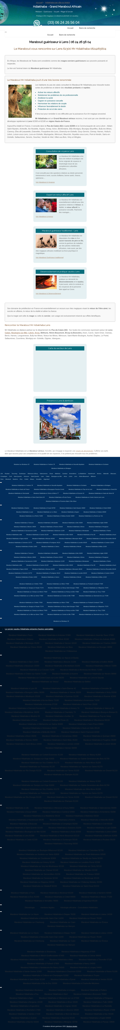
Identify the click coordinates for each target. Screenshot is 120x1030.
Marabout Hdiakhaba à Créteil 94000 (60, 897)
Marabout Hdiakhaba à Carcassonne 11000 (24, 530)
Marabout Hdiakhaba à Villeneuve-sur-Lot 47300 (59, 998)
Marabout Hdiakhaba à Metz (61, 960)
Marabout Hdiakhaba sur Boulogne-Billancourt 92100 (41, 850)
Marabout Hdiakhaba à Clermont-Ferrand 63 (27, 708)
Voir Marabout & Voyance (45, 182)
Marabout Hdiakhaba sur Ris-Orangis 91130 (23, 771)
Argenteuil (46, 479)
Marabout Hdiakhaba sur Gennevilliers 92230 (41, 874)
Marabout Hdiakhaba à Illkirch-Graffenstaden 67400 (42, 956)
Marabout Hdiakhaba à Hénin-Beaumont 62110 (59, 836)
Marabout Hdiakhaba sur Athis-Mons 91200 (83, 763)
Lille (1, 473)
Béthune (93, 476)
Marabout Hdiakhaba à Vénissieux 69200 (40, 728)
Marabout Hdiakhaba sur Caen (62, 922)
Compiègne (3, 476)
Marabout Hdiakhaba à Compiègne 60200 (60, 824)
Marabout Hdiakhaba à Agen (21, 998)
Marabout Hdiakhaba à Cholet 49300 (100, 508)
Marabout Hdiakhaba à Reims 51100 (102, 971)
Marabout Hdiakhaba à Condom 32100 (102, 542)
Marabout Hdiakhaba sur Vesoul (45, 682)
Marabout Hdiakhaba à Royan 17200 (100, 1010)
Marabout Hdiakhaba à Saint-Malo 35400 (60, 740)
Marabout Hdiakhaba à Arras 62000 (66, 832)
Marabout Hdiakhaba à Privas (25, 720)
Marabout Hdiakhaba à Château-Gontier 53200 (60, 516)
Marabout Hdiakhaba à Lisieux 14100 (96, 914)
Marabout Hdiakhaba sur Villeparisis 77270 (95, 588)
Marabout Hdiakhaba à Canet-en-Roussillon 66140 (101, 538)
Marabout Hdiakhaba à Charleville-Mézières (81, 983)
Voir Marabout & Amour (44, 216)
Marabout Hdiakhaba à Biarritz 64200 (23, 1022)
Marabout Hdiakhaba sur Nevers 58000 (100, 674)
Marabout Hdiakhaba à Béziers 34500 (25, 526)
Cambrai (64, 473)
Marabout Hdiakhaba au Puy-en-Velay (95, 716)
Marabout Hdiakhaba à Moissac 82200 (43, 538)
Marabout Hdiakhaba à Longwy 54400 (86, 968)
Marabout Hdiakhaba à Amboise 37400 (54, 635)
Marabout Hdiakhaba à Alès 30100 (63, 534)
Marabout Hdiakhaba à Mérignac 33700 (61, 1022)
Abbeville (106, 473)
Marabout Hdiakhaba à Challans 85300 (94, 512)
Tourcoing (14, 473)
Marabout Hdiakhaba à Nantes (20, 508)
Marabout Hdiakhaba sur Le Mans (47, 512)
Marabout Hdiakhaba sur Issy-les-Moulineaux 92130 (42, 866)
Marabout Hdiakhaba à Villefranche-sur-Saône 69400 (41, 724)
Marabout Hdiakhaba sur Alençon (61, 926)
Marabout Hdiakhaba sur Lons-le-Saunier (87, 678)
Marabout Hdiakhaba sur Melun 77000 (58, 584)
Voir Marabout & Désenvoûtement (48, 293)
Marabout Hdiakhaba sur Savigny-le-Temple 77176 (28, 588)
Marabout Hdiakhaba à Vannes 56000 (61, 748)
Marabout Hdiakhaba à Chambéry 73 (60, 712)
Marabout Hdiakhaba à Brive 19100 (63, 1002)
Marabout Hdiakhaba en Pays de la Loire (80, 489)
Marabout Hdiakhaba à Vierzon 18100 (61, 643)
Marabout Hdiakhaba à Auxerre (65, 674)
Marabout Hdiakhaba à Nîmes (75, 526)
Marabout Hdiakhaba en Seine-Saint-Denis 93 (31, 497)
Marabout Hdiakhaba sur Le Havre (24, 914)
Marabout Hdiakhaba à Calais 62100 (22, 840)
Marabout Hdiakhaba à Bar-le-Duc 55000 (40, 983)
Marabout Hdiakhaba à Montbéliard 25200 (62, 666)
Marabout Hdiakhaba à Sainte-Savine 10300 (23, 971)
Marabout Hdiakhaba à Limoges (62, 990)
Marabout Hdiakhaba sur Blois (60, 647)
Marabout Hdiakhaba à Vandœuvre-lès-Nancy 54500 (42, 968)
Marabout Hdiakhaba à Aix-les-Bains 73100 (41, 700)
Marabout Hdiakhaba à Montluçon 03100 (23, 696)
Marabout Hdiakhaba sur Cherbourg (29, 922)
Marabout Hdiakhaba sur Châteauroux (61, 651)
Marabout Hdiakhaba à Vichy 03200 (102, 692)
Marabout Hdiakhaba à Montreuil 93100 (56, 893)
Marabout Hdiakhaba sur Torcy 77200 (94, 591)
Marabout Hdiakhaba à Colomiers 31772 (20, 542)
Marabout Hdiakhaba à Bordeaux (29, 990)
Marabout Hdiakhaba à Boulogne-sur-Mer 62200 (26, 832)
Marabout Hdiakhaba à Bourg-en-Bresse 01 (99, 712)
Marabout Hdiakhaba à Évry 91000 (24, 897)
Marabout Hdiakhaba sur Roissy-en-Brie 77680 (65, 591)
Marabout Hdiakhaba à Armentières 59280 (98, 812)
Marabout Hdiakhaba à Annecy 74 (65, 708)
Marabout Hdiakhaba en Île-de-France (60, 497)
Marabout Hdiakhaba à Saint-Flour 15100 (80, 704)
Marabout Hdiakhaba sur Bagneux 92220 (37, 882)
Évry (21, 479)
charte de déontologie (84, 451)
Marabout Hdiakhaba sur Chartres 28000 (99, 643)
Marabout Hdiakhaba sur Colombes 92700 (86, 850)
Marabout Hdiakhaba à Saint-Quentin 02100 (24, 828)
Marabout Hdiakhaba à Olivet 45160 (54, 639)
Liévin (31, 333)
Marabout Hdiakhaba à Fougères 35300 (99, 740)
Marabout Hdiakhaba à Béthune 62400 (101, 836)
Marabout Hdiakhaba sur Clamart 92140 (41, 870)
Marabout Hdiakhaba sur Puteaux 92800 (82, 874)
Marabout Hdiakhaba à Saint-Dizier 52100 (27, 979)
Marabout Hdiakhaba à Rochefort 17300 (24, 1010)
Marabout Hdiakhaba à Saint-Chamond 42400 (80, 732)
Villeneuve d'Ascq (33, 473)
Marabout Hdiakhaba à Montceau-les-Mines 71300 (81, 670)
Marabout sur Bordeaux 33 (21, 464)
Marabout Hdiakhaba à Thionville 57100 (95, 960)
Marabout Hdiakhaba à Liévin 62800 (102, 832)
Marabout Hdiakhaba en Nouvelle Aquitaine (71, 464)
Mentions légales (72, 1026)
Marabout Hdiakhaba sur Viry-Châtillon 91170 (40, 763)
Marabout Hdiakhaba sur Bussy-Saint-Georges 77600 (63, 588)
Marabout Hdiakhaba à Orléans (20, 639)
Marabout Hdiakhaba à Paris (23, 893)
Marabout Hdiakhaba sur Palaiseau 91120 (37, 767)
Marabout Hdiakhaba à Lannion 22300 (63, 744)
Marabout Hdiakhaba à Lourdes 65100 (76, 542)
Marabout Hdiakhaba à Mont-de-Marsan (62, 1014)
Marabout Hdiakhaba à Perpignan (98, 526)
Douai (51, 473)
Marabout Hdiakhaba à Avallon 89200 (97, 662)
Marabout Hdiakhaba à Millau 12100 (96, 546)
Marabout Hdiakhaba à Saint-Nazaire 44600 (72, 508)
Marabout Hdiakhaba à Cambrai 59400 (59, 812)
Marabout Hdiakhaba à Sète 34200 (72, 522)
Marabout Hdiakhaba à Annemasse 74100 (82, 700)
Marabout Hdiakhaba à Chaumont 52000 (64, 971)
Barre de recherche (87, 28)
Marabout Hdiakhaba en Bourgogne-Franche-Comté (49, 489)
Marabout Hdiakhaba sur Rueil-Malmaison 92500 (85, 854)
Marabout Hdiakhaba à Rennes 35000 (22, 740)
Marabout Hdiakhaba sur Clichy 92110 (85, 866)
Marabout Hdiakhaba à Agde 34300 (97, 522)
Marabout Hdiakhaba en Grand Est (107, 489)
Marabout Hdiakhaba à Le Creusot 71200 (37, 670)
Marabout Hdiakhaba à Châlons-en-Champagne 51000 (46, 975)
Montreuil (8, 479)
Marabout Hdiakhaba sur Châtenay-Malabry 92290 (81, 882)
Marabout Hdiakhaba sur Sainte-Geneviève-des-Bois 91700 (84, 759)
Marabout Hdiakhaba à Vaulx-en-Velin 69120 (81, 728)
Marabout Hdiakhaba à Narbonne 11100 (52, 530)
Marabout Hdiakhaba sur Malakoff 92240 (40, 886)
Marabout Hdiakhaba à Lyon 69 (24, 688)
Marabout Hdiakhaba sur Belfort (77, 682)
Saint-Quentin (18, 476)
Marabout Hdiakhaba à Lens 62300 (19, 836)
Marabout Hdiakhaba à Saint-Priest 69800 (86, 724)
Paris (1, 479)
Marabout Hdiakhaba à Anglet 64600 (96, 1018)
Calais (7, 333)
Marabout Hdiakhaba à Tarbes (102, 530)
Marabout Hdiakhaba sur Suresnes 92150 (40, 878)
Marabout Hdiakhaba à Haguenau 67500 (78, 952)
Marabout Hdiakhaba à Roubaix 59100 (99, 840)
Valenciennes (44, 473)
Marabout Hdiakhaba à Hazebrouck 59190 (26, 820)
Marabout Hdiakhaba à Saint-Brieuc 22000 (24, 744)
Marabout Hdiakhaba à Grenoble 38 (96, 688)
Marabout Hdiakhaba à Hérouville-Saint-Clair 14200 (42, 918)
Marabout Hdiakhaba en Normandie (19, 493)
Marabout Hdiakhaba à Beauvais (23, 824)
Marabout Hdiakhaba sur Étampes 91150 (61, 775)
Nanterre (15, 479)
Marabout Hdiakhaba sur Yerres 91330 (63, 771)
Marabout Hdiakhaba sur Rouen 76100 (85, 918)
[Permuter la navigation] (41, 25)
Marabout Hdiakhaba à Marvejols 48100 (70, 538)
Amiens (99, 473)
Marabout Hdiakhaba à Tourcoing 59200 (61, 844)
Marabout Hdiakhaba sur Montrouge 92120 (81, 878)
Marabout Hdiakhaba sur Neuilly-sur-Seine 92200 (82, 858)
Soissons (26, 476)
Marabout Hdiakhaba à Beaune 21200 (60, 662)
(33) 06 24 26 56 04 (64, 22)
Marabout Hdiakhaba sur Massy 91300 (85, 755)
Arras (37, 333)
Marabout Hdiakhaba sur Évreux (94, 922)
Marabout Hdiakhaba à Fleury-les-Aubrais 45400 (95, 639)
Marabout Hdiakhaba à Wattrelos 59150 (82, 816)
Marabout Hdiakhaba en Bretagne (61, 468)
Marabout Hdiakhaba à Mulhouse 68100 (27, 960)
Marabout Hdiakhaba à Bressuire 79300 (90, 994)
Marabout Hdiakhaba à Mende (72, 546)
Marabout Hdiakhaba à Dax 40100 (99, 1014)
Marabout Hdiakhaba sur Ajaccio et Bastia (61, 658)
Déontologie (30, 908)
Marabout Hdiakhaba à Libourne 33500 (62, 1010)
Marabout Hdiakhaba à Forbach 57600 (43, 964)
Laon (42, 476)
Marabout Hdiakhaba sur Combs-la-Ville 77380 (61, 595)
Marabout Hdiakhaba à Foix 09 (86, 534)
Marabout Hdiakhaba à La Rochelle (97, 1006)
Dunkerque (22, 473)
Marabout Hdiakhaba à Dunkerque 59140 (60, 840)
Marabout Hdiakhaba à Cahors (50, 546)
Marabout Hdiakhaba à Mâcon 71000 (101, 666)
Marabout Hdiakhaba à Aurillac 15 (60, 716)
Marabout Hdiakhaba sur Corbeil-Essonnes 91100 (42, 755)
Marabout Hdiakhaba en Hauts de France (18, 489)
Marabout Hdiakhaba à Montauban (79, 530)
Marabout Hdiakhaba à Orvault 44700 (44, 508)
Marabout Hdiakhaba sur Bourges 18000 (95, 647)
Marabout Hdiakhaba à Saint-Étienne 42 (59, 688)
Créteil (26, 479)
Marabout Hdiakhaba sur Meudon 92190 (80, 870)
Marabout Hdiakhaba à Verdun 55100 (96, 979)
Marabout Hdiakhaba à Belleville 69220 (39, 732)
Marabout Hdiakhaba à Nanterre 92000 (95, 893)
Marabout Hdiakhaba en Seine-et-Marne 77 (46, 493)
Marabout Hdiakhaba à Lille (17, 808)
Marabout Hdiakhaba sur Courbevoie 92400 (38, 858)
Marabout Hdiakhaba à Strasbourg (41, 952)
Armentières (72, 473)
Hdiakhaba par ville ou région (57, 2)
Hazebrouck (91, 473)
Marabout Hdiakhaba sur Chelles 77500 (30, 584)
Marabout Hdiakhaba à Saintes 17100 (24, 1014)
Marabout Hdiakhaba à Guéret (24, 1018)
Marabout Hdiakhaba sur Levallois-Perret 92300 (80, 862)
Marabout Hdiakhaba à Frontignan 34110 (48, 542)
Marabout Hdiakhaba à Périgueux (99, 998)
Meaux (32, 479)
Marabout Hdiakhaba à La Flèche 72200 (31, 516)
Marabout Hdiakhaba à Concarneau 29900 (59, 736)
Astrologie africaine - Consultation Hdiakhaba (79, 908)
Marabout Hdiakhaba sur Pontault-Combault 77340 (88, 584)
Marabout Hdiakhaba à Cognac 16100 (61, 1006)
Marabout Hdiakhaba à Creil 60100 (97, 824)
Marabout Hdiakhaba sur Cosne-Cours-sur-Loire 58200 (41, 678)
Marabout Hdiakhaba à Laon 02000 (101, 828)
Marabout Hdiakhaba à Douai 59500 (22, 812)
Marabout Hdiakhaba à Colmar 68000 (85, 956)
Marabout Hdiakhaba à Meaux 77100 (96, 897)
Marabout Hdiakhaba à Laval (24, 512)
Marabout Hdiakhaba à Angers (70, 512)
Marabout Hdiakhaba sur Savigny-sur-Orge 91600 (33, 759)
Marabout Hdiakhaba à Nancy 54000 (80, 964)
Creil (10, 476)
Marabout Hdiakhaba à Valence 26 (99, 708)
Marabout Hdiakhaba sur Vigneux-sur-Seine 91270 (82, 767)
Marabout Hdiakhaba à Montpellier (48, 522)
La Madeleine (82, 473)
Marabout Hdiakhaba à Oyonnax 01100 (62, 696)
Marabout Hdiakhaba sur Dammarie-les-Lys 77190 (93, 595)
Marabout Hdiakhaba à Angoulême (25, 1006)
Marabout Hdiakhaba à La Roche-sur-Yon (91, 516)
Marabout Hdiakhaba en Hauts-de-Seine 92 (101, 493)
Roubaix (7, 473)
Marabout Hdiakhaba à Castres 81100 (37, 534)
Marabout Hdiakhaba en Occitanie (98, 464)
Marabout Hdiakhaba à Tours (20, 635)
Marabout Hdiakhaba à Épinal (63, 979)
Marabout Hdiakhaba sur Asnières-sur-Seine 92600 (38, 854)
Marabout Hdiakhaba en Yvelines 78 (44, 464)
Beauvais (113, 473)
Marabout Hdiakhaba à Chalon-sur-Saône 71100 (26, 674)
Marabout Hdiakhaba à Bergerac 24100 (26, 1002)
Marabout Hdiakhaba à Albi (14, 534)
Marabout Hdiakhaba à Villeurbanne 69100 (92, 720)
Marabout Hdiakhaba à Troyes (86, 975)
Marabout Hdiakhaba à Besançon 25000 (22, 666)
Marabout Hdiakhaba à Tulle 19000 (98, 1002)
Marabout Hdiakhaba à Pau (27, 994)
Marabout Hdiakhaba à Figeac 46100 (17, 538)
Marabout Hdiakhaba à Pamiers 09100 (51, 526)
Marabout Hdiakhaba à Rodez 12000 (26, 546)
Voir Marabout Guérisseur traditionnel (49, 257)
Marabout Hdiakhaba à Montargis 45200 (22, 643)
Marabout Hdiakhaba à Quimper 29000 (99, 736)
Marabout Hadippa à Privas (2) (55, 720)
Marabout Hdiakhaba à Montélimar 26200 (22, 712)
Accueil (39, 2)
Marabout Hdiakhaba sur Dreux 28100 (26, 647)
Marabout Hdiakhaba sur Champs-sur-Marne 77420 (32, 591)
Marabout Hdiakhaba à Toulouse (24, 522)
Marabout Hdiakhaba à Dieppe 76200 (59, 914)
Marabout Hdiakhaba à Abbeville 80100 (97, 820)
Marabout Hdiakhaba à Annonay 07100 (41, 704)
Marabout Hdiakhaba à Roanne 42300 (100, 696)
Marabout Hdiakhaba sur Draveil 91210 (101, 771)
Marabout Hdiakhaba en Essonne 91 (73, 493)
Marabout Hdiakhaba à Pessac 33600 (99, 1022)
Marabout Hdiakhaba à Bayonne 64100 (58, 1018)
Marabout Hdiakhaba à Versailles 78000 (41, 901)
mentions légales (47, 908)
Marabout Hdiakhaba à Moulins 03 (25, 716)
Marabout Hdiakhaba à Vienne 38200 (65, 692)
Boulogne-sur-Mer (19, 333)
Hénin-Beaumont (84, 476)
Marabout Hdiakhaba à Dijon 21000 (24, 662)
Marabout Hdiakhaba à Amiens (62, 820)
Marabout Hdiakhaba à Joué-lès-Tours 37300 (95, 635)
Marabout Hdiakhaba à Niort (56, 994)
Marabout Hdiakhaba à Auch (108, 534)
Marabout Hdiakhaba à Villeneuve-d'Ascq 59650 (54, 808)
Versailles (39, 479)
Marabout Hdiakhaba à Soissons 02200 (65, 828)
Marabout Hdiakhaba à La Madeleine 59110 (42, 816)
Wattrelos (57, 473)
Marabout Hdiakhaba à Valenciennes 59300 (98, 808)
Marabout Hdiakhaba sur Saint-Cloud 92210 (81, 886)
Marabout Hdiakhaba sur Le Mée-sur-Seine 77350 (28, 595)
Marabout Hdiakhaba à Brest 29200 (21, 736)
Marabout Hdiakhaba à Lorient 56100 (100, 744)
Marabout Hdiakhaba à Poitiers (94, 990)
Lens (75, 476)
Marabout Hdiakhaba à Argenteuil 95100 (80, 901)
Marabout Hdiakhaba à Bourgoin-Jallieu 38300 (25, 692)
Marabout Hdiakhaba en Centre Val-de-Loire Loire (89, 497)
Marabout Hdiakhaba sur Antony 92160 (38, 862)
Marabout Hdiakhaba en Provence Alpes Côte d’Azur (61, 501)
